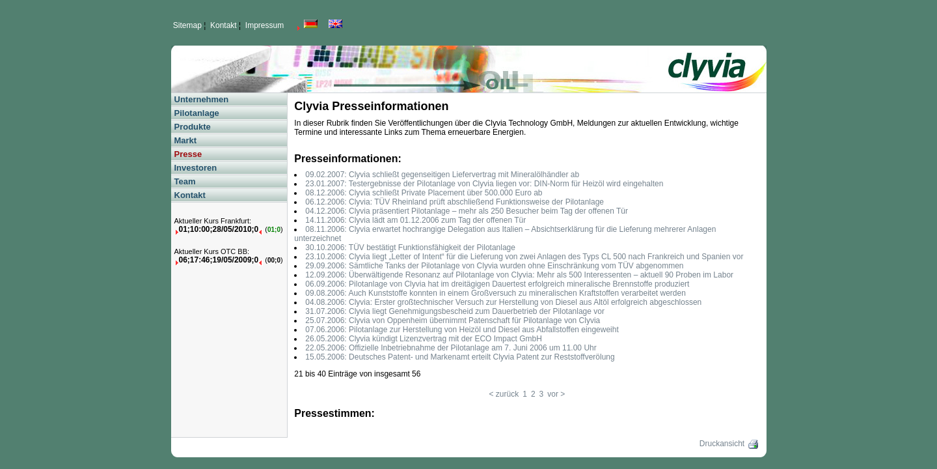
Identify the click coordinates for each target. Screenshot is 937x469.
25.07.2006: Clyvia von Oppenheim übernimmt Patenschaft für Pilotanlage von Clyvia (452, 320)
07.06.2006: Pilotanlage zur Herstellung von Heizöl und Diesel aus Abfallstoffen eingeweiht (461, 329)
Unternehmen (201, 99)
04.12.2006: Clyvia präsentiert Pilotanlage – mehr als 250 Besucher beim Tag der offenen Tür (466, 211)
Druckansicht (729, 443)
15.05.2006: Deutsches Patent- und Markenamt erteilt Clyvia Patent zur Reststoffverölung (459, 357)
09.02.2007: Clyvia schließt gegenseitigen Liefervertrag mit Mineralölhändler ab (442, 174)
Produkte (192, 127)
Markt (185, 140)
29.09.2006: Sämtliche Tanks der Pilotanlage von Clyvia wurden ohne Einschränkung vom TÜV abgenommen (494, 265)
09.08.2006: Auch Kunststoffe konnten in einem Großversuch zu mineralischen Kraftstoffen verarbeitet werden (495, 293)
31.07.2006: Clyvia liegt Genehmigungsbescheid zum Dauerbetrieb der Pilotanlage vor (454, 311)
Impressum (264, 25)
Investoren (195, 168)
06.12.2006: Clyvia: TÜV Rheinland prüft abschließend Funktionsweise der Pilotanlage (454, 201)
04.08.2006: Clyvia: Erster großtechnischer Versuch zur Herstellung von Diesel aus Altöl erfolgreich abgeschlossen (503, 302)
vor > (556, 394)
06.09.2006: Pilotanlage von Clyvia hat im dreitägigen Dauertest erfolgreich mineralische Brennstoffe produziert (497, 284)
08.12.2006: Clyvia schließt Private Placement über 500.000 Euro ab (423, 192)
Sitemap (187, 25)
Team (185, 181)
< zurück (504, 394)
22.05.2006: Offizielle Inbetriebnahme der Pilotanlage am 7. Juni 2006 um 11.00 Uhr (450, 347)
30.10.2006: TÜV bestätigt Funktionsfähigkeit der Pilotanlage (410, 247)
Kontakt (223, 25)
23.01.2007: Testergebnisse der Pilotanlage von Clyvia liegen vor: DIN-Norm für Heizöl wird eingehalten (484, 183)
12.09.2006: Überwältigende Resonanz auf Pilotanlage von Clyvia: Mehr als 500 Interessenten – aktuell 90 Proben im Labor (519, 274)
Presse (188, 154)
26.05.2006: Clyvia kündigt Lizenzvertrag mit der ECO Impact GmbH (423, 338)
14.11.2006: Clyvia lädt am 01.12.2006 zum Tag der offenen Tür (415, 220)
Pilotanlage (196, 113)
